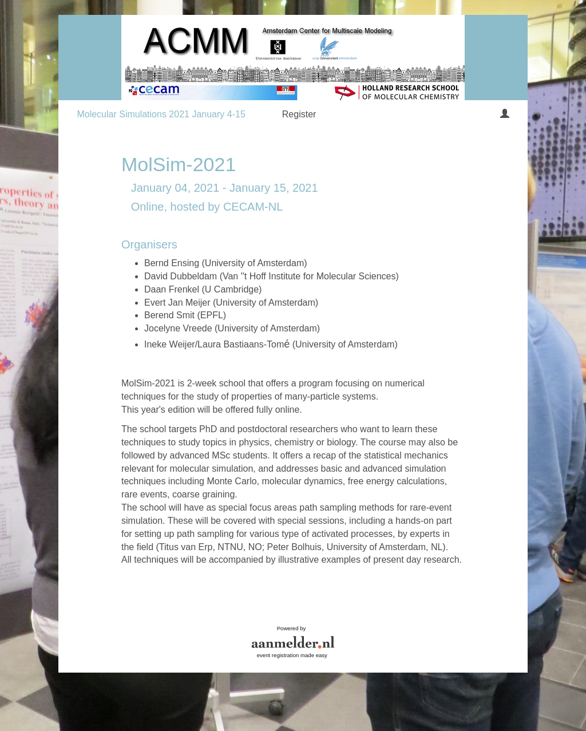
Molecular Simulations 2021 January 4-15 (161, 114)
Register (299, 114)
